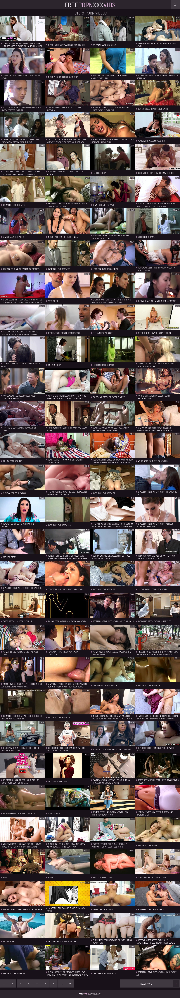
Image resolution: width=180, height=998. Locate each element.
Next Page (159, 983)
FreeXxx (90, 5)
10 (70, 983)
